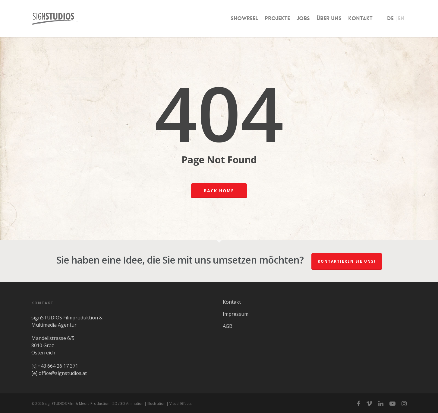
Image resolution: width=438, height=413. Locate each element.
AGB (227, 326)
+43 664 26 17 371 (58, 366)
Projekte (277, 18)
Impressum (235, 314)
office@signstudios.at (63, 373)
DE (390, 18)
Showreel (244, 18)
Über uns (329, 18)
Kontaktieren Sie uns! (347, 261)
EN (401, 18)
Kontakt (360, 18)
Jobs (303, 18)
